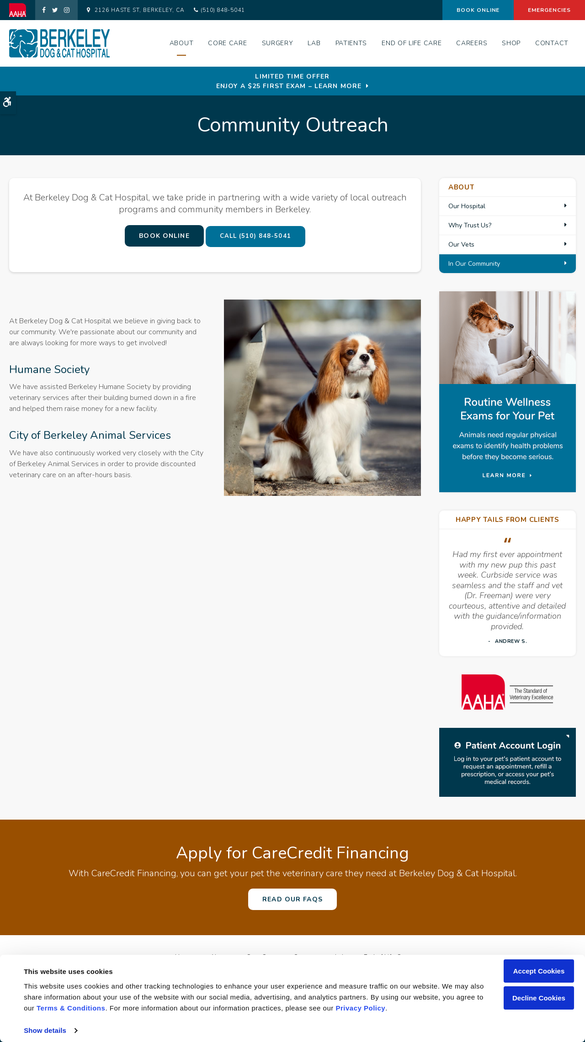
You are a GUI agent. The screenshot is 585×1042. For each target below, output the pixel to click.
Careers (471, 43)
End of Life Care (411, 43)
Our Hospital (466, 206)
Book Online (478, 10)
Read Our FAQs (292, 899)
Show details (45, 1030)
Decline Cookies (538, 998)
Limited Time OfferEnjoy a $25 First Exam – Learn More (289, 81)
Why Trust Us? (469, 225)
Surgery (277, 43)
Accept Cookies (539, 971)
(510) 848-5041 (223, 10)
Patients (351, 43)
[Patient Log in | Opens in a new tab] (507, 762)
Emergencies (549, 10)
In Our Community (474, 263)
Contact (552, 43)
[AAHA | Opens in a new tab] (22, 10)
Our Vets (461, 244)
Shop (511, 43)
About (182, 43)
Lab (314, 43)
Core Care (227, 43)
